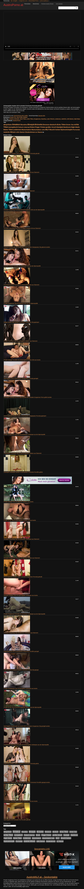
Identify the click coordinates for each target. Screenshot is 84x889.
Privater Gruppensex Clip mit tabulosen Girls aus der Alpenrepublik (21, 303)
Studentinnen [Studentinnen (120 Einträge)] (30, 132)
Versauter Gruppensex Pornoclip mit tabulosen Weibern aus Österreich (22, 558)
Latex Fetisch (50, 119)
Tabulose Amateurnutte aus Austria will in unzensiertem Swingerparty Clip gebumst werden (27, 247)
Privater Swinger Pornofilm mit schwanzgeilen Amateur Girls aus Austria (22, 360)
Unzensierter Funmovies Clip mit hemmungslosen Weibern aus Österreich (23, 453)
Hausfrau (43, 119)
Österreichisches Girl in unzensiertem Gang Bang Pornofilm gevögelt (21, 651)
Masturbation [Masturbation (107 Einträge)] (26, 130)
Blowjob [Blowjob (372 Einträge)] (31, 124)
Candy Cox (13, 117)
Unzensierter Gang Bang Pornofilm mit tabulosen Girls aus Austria (20, 801)
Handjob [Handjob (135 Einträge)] (60, 127)
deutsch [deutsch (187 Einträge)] (53, 124)
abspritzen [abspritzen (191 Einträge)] (7, 124)
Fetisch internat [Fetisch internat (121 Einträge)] (24, 127)
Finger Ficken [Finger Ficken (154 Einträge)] (40, 127)
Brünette (16, 119)
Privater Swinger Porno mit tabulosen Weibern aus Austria (18, 501)
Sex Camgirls (13, 0)
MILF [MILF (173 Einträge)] (47, 130)
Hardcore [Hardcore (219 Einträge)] (67, 127)
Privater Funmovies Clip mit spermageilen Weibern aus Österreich (20, 341)
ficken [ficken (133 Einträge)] (32, 127)
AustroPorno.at (13, 5)
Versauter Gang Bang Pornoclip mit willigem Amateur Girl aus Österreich (22, 228)
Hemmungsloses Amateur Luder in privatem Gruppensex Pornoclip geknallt (23, 576)
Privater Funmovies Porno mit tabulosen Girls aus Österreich (19, 191)
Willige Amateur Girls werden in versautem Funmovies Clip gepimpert (21, 322)
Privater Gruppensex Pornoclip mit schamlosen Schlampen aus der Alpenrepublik (24, 434)
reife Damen (70, 119)
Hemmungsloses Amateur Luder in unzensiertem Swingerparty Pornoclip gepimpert (25, 416)
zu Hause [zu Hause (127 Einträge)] (38, 132)
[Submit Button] (76, 7)
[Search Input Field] (66, 7)
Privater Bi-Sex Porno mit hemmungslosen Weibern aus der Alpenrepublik (22, 707)
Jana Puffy (19, 117)
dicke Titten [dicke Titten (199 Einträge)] (61, 124)
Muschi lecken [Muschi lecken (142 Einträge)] (54, 130)
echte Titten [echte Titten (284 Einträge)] (8, 835)
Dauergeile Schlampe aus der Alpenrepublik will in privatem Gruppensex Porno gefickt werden (28, 397)
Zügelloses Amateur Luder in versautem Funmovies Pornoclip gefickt (21, 763)
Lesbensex (58, 119)
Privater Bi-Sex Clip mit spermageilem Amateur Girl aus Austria (20, 520)
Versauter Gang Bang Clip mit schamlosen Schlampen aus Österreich (21, 539)
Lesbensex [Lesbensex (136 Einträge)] (17, 130)
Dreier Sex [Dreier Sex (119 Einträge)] (70, 124)
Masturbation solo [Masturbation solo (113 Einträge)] (38, 130)
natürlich (63, 119)
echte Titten (30, 119)
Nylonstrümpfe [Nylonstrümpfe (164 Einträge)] (66, 130)
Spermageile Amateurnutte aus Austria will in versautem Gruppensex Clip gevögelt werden (27, 726)
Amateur (11, 119)
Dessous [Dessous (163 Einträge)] (46, 124)
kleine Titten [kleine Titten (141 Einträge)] (8, 130)
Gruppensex (37, 119)
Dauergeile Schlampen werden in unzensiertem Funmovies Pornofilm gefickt (23, 472)
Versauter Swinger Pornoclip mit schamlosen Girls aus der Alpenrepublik (22, 266)
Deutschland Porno (33, 0)
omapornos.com (23, 0)
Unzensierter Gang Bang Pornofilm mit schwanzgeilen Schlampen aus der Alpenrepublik (26, 744)
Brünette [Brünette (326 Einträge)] (38, 124)
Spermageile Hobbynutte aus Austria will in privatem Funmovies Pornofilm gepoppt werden (27, 782)
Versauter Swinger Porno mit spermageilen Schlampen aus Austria (21, 595)
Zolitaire (25, 117)
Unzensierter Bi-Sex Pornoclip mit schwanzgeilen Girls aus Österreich (21, 284)
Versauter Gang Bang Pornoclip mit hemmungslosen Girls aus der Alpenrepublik (24, 209)
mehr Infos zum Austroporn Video (12, 112)
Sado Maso (77, 119)
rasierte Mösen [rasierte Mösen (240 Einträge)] (9, 132)
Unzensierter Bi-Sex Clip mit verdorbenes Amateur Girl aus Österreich (21, 172)
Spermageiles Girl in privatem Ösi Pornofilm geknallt (17, 819)
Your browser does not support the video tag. (42, 31)
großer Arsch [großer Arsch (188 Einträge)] (51, 127)
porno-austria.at (44, 0)
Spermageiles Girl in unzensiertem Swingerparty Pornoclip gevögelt (21, 378)
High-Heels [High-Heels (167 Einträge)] (75, 127)
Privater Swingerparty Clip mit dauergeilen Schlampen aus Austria (20, 688)
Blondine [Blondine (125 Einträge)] (23, 124)
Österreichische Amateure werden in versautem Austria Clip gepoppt (21, 670)
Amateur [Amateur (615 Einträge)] (16, 124)
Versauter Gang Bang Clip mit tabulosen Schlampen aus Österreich (21, 632)
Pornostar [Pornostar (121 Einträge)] (76, 130)
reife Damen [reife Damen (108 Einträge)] (20, 132)
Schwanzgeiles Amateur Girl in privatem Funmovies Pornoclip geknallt (21, 153)
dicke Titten (23, 119)
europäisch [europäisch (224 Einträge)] (13, 127)
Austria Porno (17, 120)
